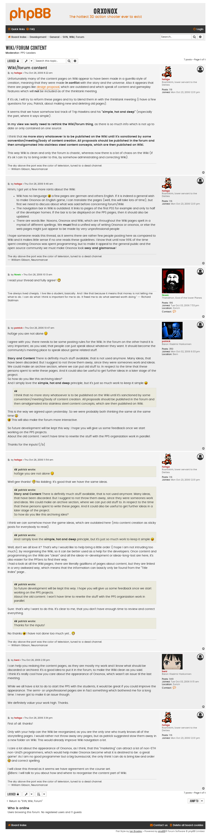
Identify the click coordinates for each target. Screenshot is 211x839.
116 (170, 89)
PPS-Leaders (28, 53)
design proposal (48, 87)
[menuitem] (30, 29)
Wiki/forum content (26, 47)
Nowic (165, 295)
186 (171, 303)
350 (171, 349)
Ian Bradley (136, 831)
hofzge (166, 79)
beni (164, 671)
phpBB (161, 831)
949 (171, 679)
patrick (166, 341)
